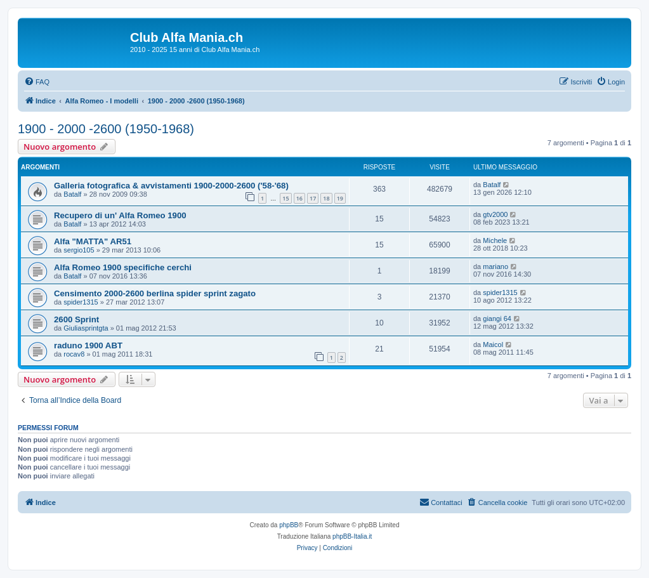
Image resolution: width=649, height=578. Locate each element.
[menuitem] (36, 81)
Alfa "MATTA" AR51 (92, 241)
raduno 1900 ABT (88, 345)
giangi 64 (497, 318)
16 (299, 198)
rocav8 (73, 354)
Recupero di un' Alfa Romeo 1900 (120, 215)
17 (313, 198)
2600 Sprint (76, 319)
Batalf (72, 194)
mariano (495, 266)
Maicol (493, 344)
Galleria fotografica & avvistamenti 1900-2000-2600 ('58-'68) (171, 185)
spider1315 (80, 302)
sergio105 (78, 250)
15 (285, 198)
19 (340, 198)
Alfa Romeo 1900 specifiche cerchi (123, 267)
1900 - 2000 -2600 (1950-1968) (106, 129)
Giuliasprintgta (85, 328)
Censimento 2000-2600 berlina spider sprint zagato (155, 293)
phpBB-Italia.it (352, 536)
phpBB (288, 525)
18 (326, 198)
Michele (495, 240)
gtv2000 (495, 214)
